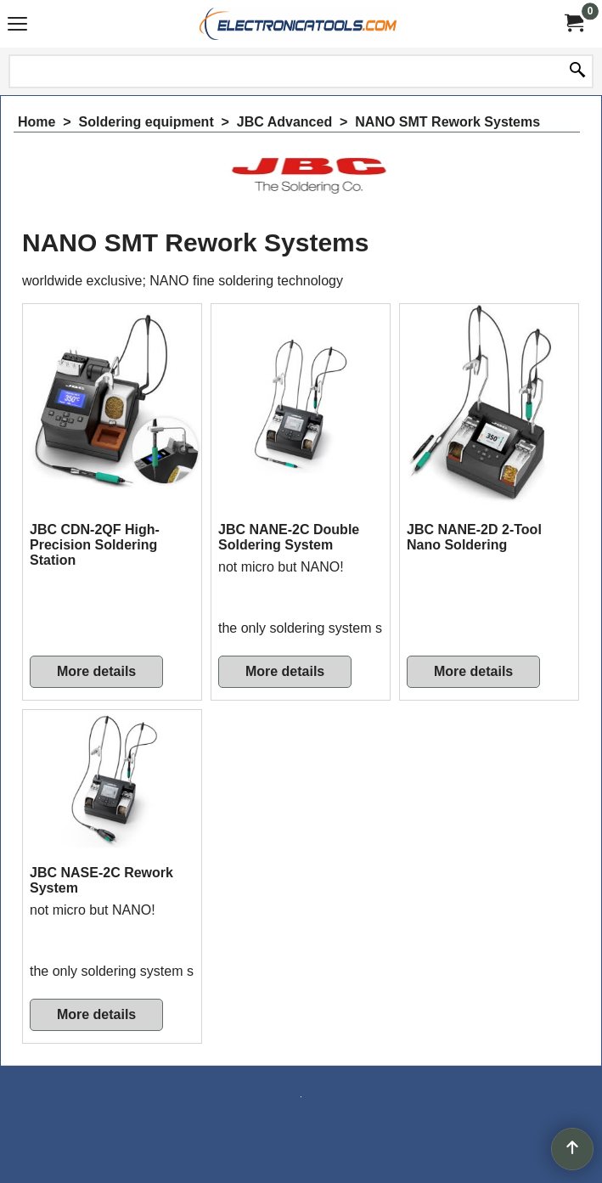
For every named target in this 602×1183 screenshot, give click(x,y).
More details (96, 671)
